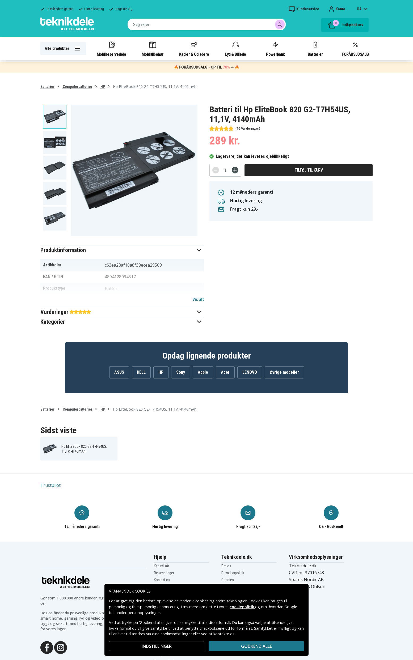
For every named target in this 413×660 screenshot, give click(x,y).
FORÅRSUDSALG (355, 49)
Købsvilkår (161, 566)
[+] (235, 170)
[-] (215, 170)
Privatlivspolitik (232, 573)
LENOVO (249, 372)
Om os (226, 566)
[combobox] (207, 24)
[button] (122, 250)
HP (102, 86)
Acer (225, 372)
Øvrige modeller (284, 372)
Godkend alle (256, 646)
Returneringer (164, 573)
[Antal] (225, 170)
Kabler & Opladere (194, 49)
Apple (203, 372)
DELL (141, 372)
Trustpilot (50, 485)
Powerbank (275, 49)
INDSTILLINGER (157, 646)
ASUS (119, 372)
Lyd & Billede (235, 49)
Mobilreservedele (111, 49)
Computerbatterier (77, 86)
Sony (180, 372)
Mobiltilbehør (152, 49)
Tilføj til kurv (308, 170)
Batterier (315, 49)
